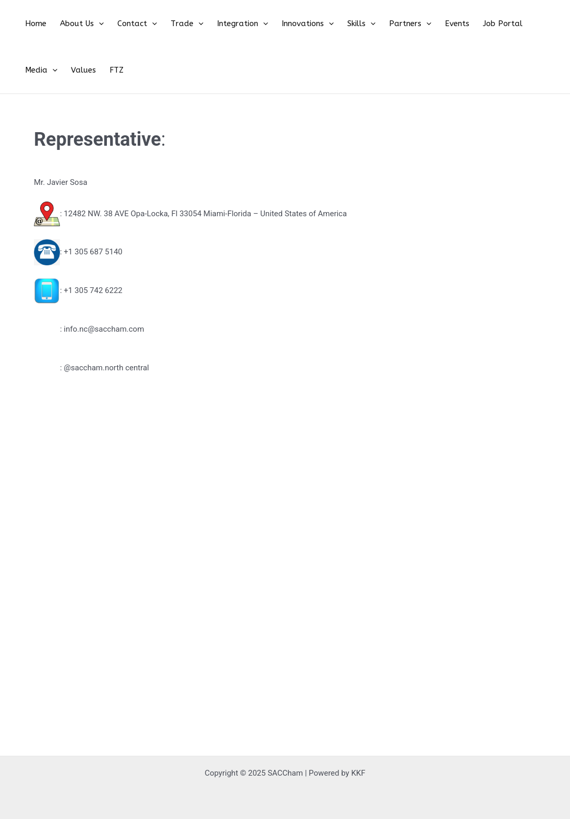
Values (534, 25)
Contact (124, 25)
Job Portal (453, 25)
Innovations (279, 25)
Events (413, 25)
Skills (327, 25)
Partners (371, 25)
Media (497, 25)
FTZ (29, 75)
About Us (74, 25)
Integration (219, 25)
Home (33, 25)
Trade (168, 25)
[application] (91, 25)
